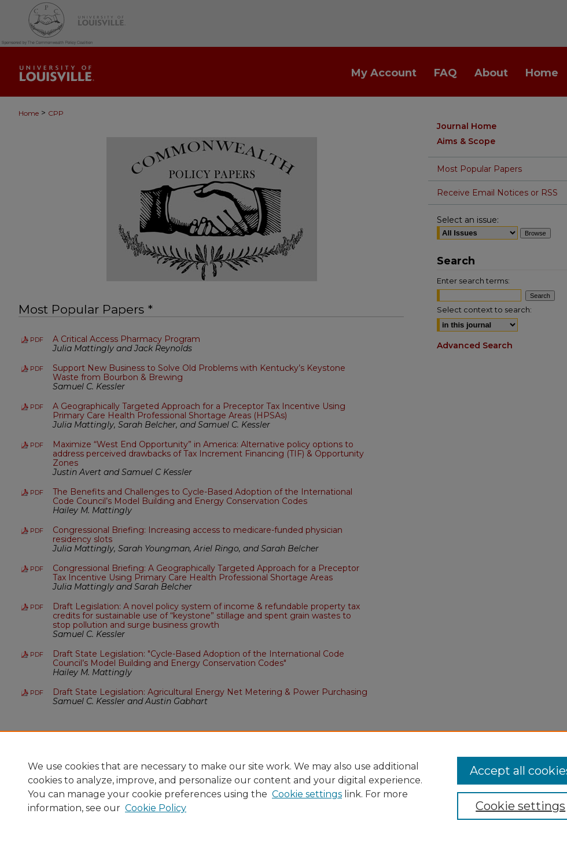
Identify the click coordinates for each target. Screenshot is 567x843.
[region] (283, 787)
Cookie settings (307, 794)
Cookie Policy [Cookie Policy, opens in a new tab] (155, 807)
